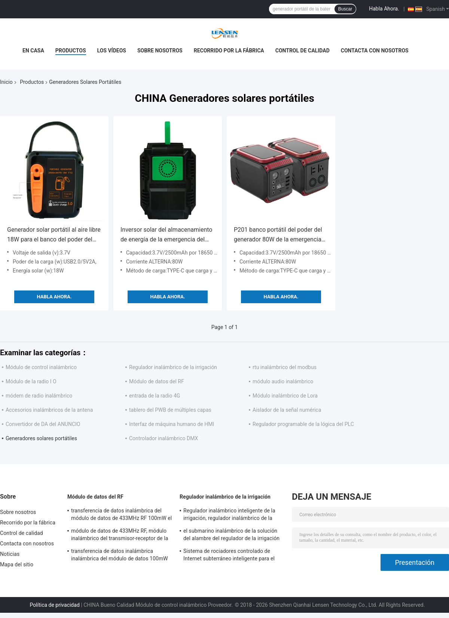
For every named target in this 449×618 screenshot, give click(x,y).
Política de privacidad (55, 605)
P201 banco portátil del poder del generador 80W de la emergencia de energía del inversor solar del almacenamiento (278, 235)
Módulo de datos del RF (156, 381)
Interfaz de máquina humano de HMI (171, 424)
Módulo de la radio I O (31, 381)
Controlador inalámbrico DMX (163, 438)
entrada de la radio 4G (154, 396)
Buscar (345, 9)
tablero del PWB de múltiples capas (170, 410)
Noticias (9, 554)
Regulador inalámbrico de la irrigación (173, 367)
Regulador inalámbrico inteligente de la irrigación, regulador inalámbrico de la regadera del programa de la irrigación (229, 515)
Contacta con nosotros (375, 51)
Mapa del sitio (16, 564)
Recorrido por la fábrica (229, 51)
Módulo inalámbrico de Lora (285, 396)
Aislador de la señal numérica (287, 410)
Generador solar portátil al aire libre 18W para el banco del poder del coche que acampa (54, 235)
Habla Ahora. (384, 9)
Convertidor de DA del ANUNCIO (43, 424)
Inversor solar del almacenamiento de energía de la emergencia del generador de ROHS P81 (166, 235)
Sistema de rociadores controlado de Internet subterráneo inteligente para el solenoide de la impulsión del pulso (229, 556)
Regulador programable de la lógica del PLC (303, 424)
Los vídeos (111, 51)
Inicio (6, 82)
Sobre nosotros (160, 51)
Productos (70, 51)
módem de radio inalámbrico (39, 396)
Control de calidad (302, 51)
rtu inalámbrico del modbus (285, 367)
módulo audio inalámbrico (283, 381)
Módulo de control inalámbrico (41, 367)
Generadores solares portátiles (41, 438)
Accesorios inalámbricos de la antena (49, 410)
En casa (33, 51)
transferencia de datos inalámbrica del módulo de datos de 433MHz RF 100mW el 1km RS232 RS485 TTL (121, 515)
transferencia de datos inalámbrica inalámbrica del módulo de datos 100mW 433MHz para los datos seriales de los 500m (119, 556)
